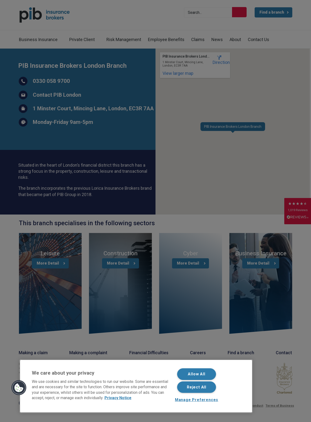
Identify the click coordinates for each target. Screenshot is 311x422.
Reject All (196, 387)
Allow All (196, 374)
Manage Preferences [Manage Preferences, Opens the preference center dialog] (196, 399)
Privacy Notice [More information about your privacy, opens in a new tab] (117, 398)
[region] (136, 386)
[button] (19, 388)
